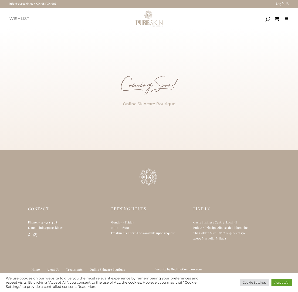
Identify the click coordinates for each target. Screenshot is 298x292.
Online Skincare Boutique (107, 269)
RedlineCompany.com (186, 269)
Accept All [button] (281, 282)
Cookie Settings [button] (254, 282)
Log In (280, 3)
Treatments (74, 269)
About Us (53, 269)
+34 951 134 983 (46, 3)
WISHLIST (19, 18)
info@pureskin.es (21, 3)
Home (35, 269)
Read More (87, 287)
